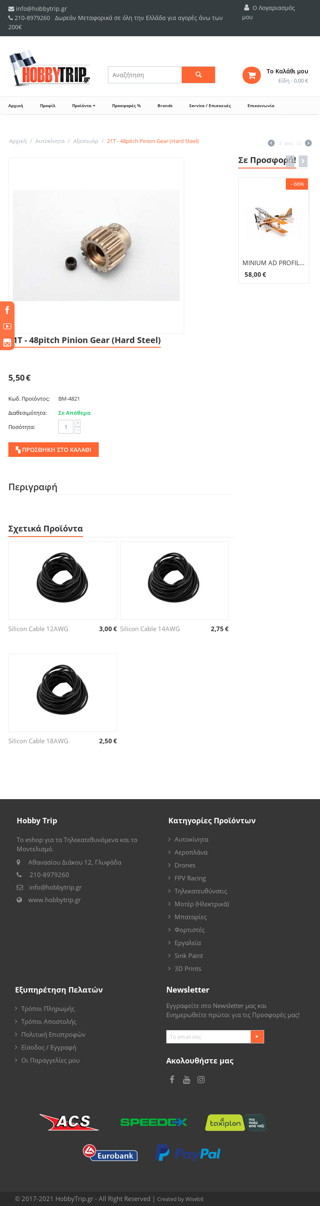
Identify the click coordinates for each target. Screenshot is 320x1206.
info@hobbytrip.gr (37, 9)
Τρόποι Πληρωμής (48, 1008)
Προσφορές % (126, 105)
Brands (165, 105)
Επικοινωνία (261, 105)
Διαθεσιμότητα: (27, 412)
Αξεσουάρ (85, 141)
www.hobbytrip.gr (54, 899)
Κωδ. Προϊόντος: (29, 398)
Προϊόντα (83, 105)
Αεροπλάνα (191, 852)
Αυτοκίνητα (50, 141)
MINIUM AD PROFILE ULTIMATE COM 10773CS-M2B (273, 262)
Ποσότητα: (21, 427)
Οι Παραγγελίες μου (50, 1060)
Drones (185, 865)
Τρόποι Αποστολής (48, 1021)
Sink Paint (189, 955)
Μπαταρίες (191, 917)
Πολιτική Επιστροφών (53, 1034)
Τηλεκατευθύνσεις (201, 891)
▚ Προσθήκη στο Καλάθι (53, 450)
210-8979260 (32, 18)
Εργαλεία (188, 942)
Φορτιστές (190, 929)
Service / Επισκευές (210, 105)
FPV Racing (190, 878)
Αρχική (15, 105)
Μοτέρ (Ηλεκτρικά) (202, 904)
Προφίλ (47, 105)
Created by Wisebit (180, 1199)
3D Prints (188, 968)
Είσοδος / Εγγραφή (48, 1047)
